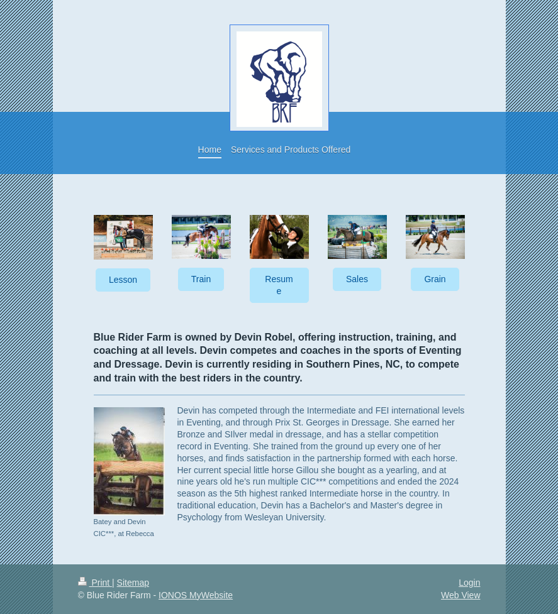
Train (201, 279)
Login (469, 583)
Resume (279, 285)
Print (95, 583)
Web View (461, 595)
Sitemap (133, 583)
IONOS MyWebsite (196, 595)
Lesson (123, 280)
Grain (434, 279)
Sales (357, 279)
